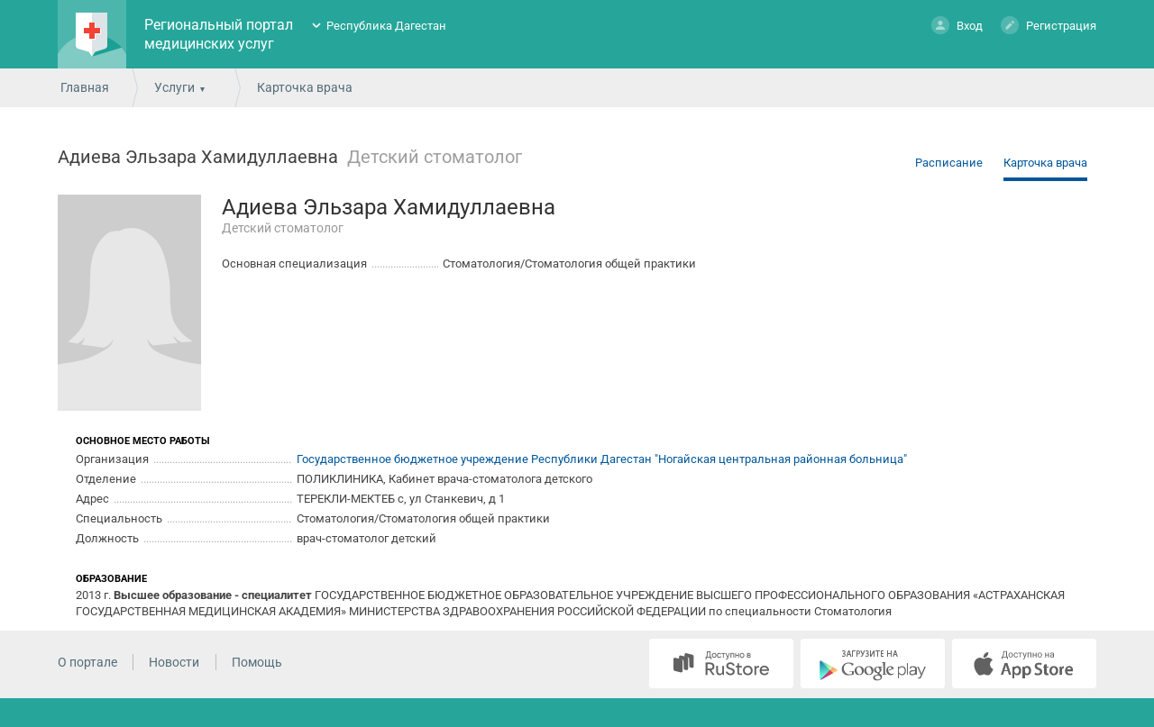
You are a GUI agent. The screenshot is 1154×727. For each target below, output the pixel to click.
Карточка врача (1045, 162)
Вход (957, 24)
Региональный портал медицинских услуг (218, 34)
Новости (174, 662)
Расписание (949, 162)
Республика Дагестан (386, 25)
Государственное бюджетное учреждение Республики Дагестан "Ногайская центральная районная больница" (602, 459)
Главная (84, 87)
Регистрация (1048, 24)
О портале (87, 662)
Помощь (257, 662)
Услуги (174, 87)
